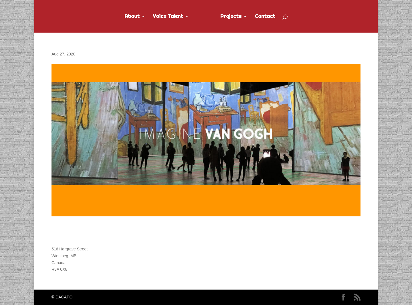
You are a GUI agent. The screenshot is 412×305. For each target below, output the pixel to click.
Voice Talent (168, 16)
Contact (265, 16)
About (132, 16)
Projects (230, 16)
